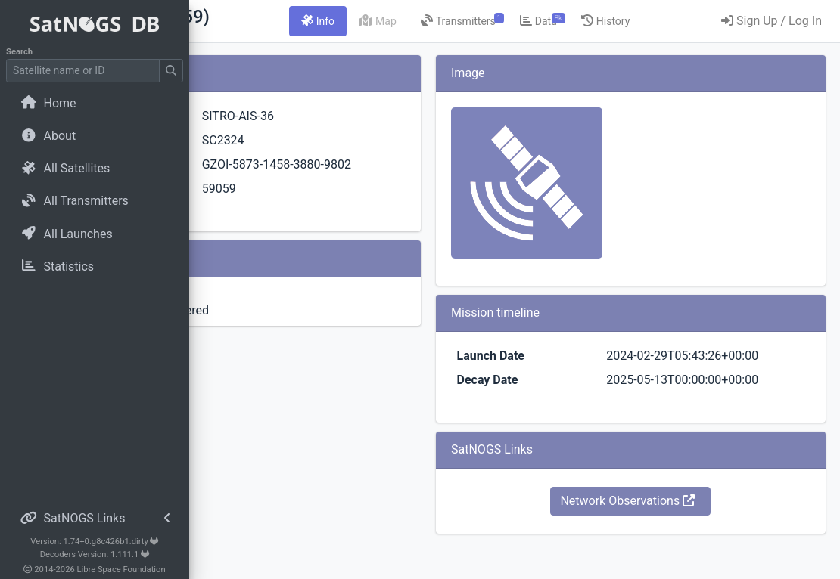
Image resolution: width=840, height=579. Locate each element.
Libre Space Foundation (121, 569)
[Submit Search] (171, 70)
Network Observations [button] (672, 537)
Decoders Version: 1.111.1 (95, 554)
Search (19, 52)
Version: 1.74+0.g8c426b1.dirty (94, 541)
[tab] (429, 21)
